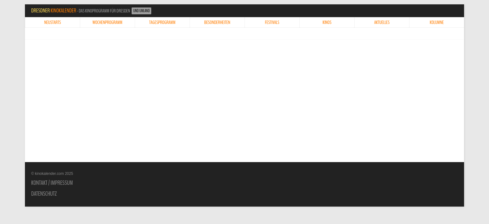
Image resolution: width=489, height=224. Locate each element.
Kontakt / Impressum (52, 183)
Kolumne (437, 22)
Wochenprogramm (108, 22)
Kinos (326, 22)
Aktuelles (382, 22)
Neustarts (52, 22)
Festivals (272, 22)
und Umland (141, 11)
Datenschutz (44, 194)
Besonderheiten (217, 22)
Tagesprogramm (162, 22)
